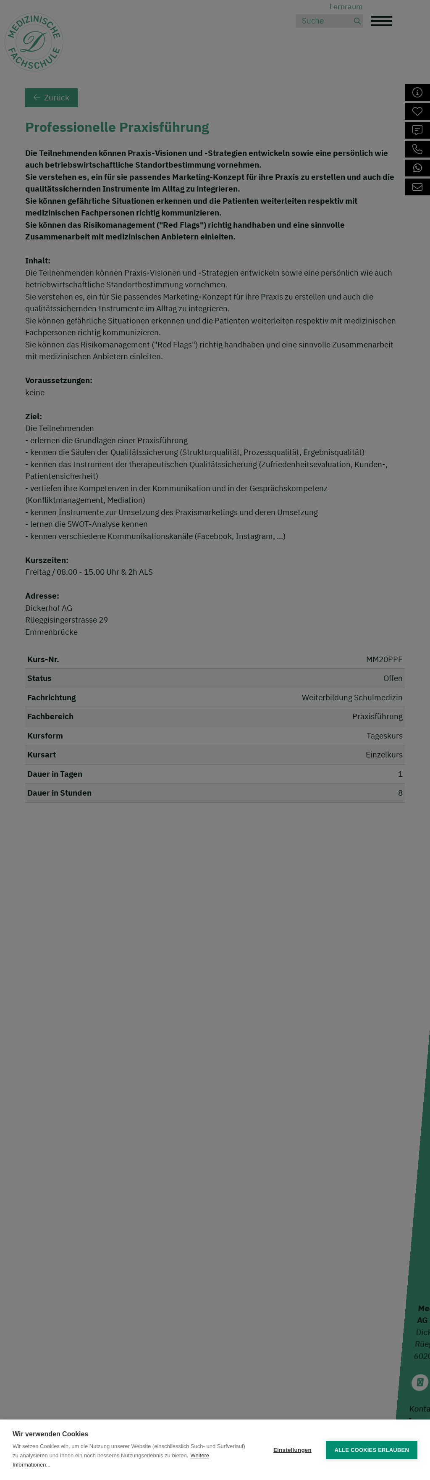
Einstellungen (292, 1450)
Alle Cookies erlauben (371, 1450)
